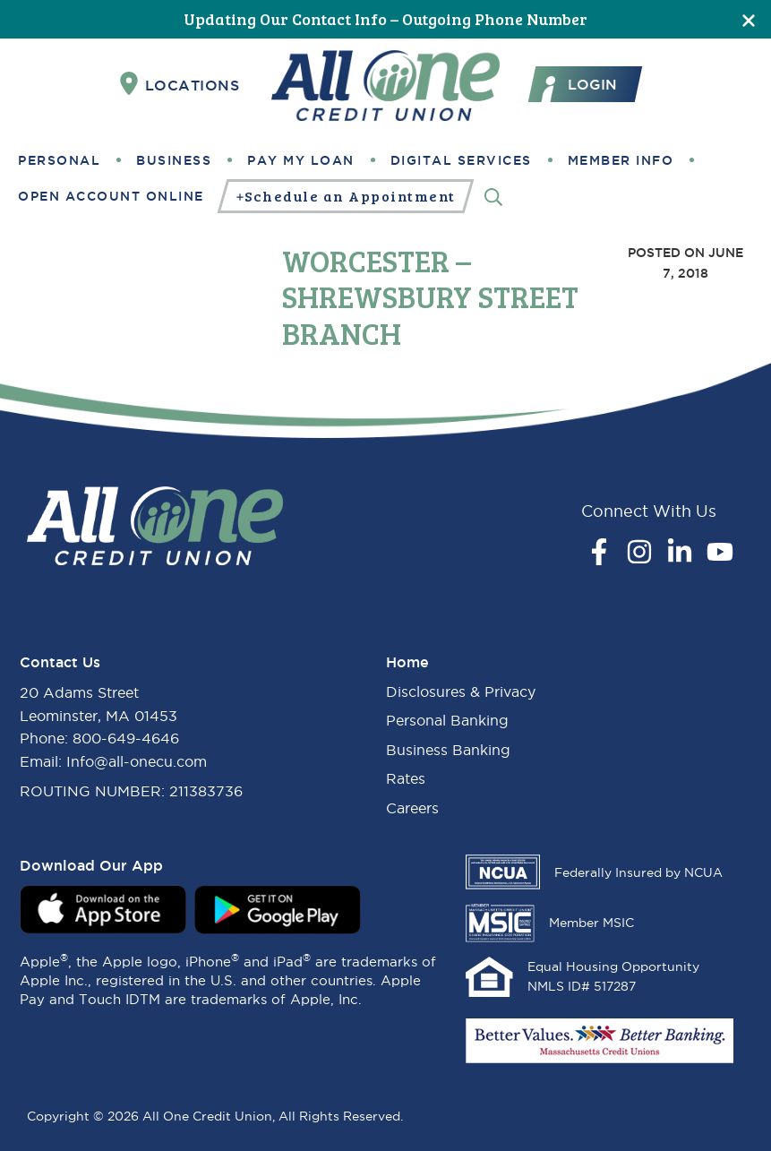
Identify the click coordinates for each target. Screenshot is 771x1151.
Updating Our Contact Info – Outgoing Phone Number (385, 19)
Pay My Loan (301, 160)
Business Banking (448, 750)
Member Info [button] (621, 160)
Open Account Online (111, 196)
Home (407, 662)
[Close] (748, 19)
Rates (405, 778)
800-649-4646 (126, 738)
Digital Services (461, 160)
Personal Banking (447, 720)
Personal (59, 160)
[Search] (493, 195)
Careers (412, 808)
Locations (180, 84)
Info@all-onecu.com (136, 761)
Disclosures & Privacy (460, 691)
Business (173, 160)
